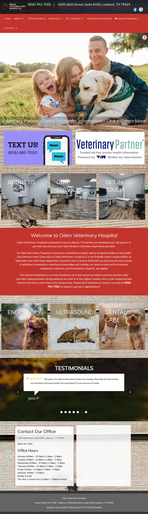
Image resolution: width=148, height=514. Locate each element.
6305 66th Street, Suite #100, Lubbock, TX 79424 (94, 4)
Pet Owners (73, 18)
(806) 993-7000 (39, 4)
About (18, 18)
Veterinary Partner (99, 18)
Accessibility (62, 507)
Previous (18, 392)
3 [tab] (70, 412)
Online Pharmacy (127, 18)
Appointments (37, 18)
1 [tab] (61, 412)
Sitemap (50, 507)
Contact (9, 28)
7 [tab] (86, 412)
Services (54, 18)
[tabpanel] (74, 388)
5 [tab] (78, 412)
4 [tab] (74, 412)
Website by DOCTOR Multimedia (85, 507)
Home (7, 18)
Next (130, 392)
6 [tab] (82, 412)
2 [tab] (65, 412)
